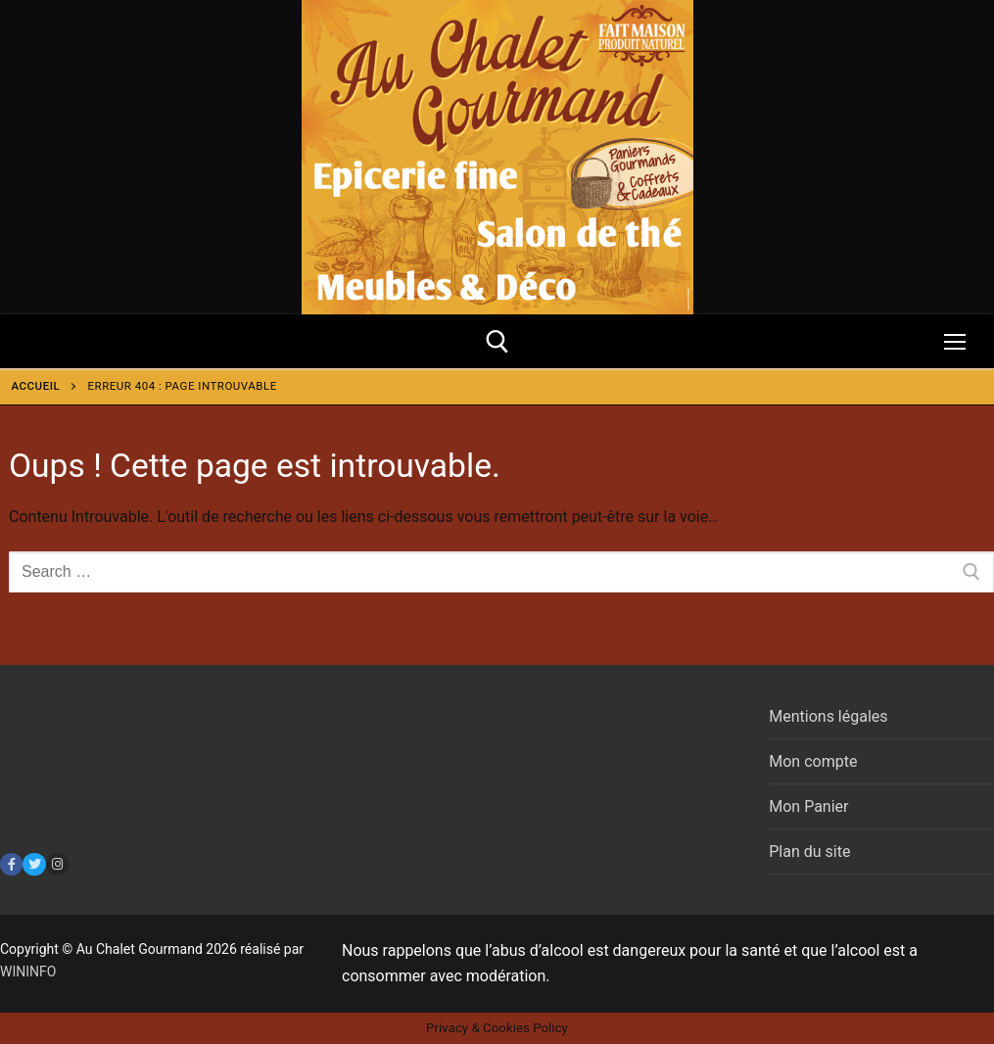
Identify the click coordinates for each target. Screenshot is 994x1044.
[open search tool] (497, 342)
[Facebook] (11, 864)
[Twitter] (34, 864)
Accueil (36, 386)
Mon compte (813, 761)
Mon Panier (808, 806)
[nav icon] (954, 341)
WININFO (28, 971)
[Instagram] (57, 864)
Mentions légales (828, 716)
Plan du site (809, 851)
